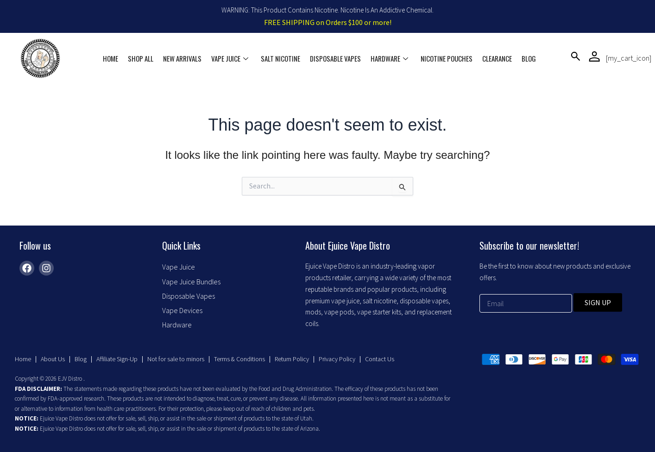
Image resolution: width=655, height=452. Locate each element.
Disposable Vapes (335, 58)
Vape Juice (231, 58)
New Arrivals (184, 58)
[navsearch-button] (575, 58)
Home (113, 58)
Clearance (496, 58)
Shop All (143, 58)
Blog (527, 58)
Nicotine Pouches (446, 58)
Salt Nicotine (281, 58)
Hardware (389, 58)
